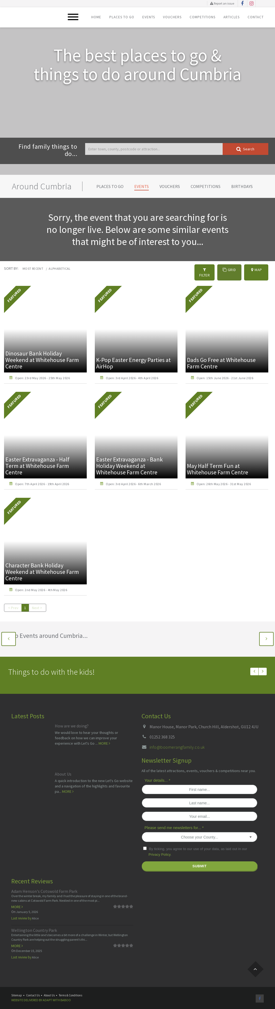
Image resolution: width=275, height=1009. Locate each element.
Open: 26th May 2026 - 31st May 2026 (224, 479)
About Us (63, 768)
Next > (37, 602)
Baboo (65, 995)
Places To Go (121, 17)
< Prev (13, 602)
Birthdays (242, 186)
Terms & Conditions (70, 990)
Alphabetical (59, 269)
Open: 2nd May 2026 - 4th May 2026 (41, 584)
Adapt (47, 995)
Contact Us (33, 990)
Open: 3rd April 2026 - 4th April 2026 (132, 373)
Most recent (33, 269)
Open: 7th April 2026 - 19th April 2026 (42, 479)
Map (256, 269)
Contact (256, 17)
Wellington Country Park (34, 925)
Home (96, 17)
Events (148, 17)
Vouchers (172, 17)
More (104, 738)
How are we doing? (72, 720)
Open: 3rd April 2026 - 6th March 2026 (133, 479)
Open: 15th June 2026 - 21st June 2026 (225, 373)
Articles (231, 17)
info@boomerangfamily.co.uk (177, 741)
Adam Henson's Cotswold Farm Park (44, 886)
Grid (229, 269)
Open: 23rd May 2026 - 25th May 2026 (42, 373)
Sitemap (16, 990)
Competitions (202, 17)
